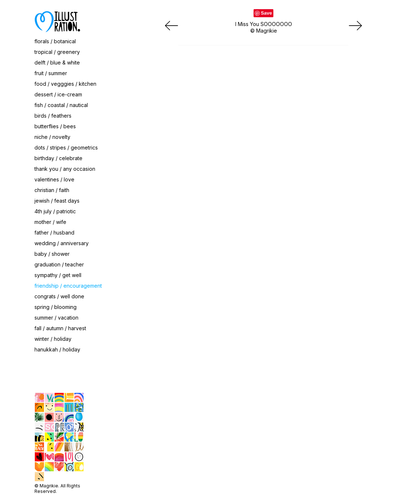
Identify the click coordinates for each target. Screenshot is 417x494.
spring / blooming (55, 307)
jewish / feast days (57, 201)
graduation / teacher (59, 264)
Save (266, 13)
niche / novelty (52, 137)
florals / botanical (55, 41)
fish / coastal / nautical (61, 105)
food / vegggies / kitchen (65, 84)
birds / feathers (52, 116)
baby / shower (52, 254)
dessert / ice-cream (58, 94)
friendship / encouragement (68, 286)
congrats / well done (59, 296)
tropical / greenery (57, 52)
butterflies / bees (55, 126)
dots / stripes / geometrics (66, 147)
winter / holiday (52, 339)
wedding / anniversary (61, 243)
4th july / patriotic (55, 211)
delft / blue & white (57, 62)
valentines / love (54, 179)
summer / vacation (56, 317)
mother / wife (50, 222)
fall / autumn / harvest (60, 328)
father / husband (54, 232)
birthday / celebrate (58, 158)
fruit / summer (50, 73)
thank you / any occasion (64, 169)
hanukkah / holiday (57, 349)
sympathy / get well (57, 275)
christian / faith (51, 190)
